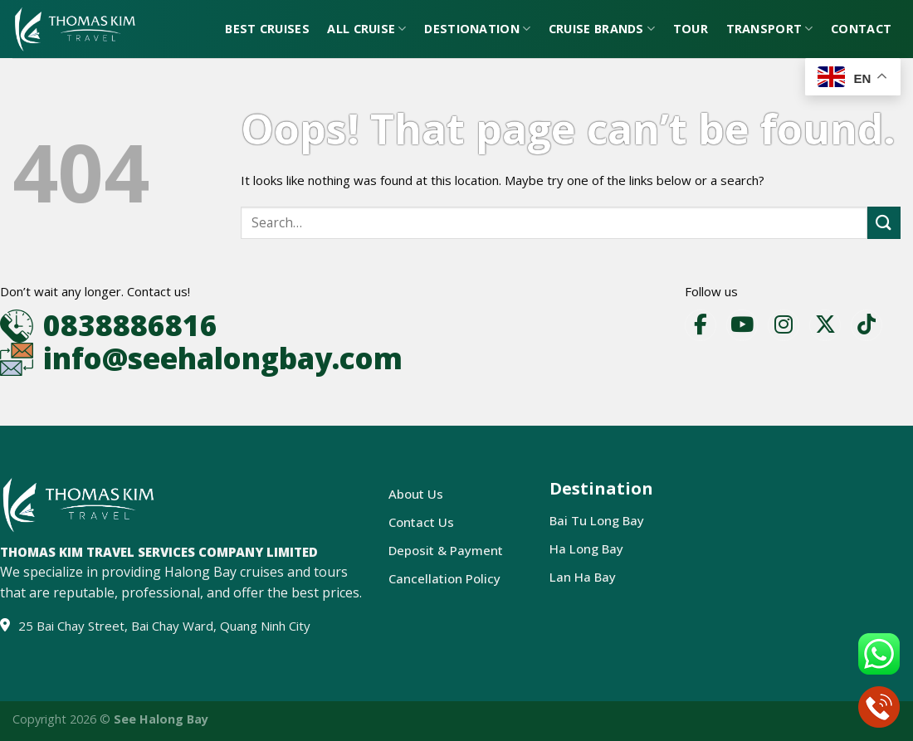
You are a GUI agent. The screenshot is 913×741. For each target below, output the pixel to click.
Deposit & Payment (445, 550)
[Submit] (884, 223)
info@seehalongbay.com (223, 358)
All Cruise (366, 29)
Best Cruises (267, 29)
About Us (415, 493)
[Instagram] (783, 325)
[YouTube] (742, 325)
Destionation (477, 29)
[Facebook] (700, 325)
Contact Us (421, 522)
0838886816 (130, 324)
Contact (861, 29)
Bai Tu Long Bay (596, 520)
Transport (769, 29)
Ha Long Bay (586, 548)
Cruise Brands (602, 29)
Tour (690, 29)
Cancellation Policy (444, 578)
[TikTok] (866, 325)
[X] (825, 325)
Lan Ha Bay (582, 576)
